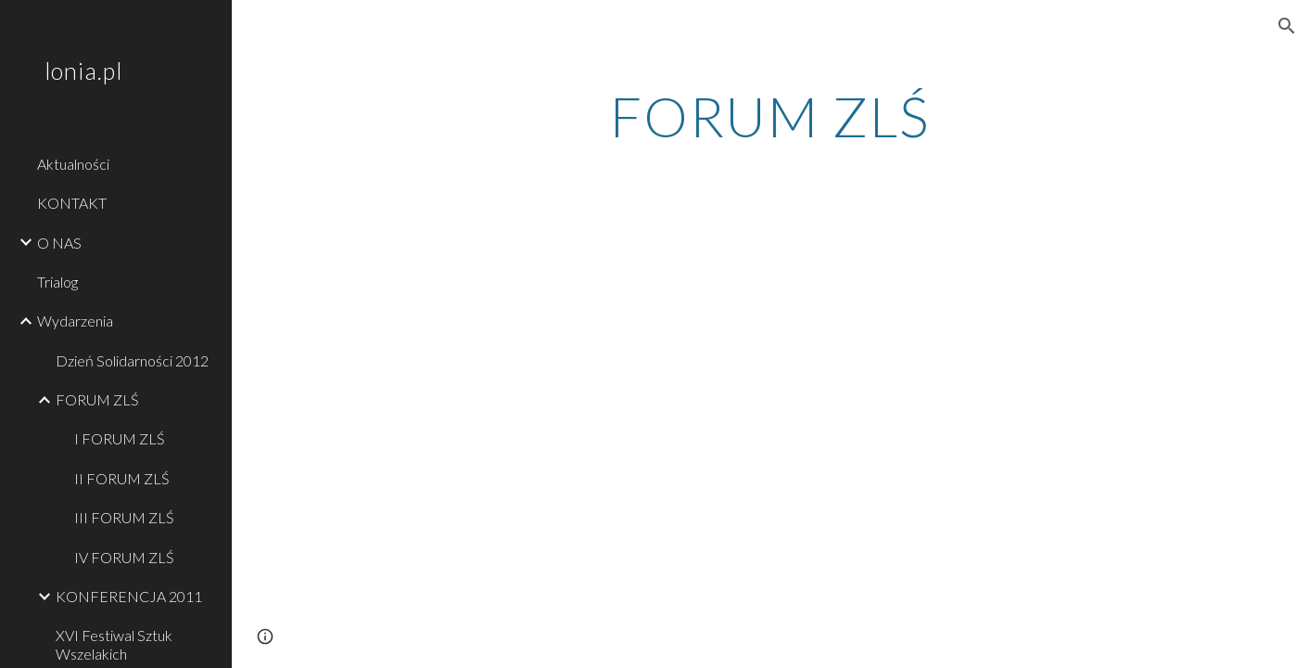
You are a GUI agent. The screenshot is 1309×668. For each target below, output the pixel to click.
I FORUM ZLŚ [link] (119, 438)
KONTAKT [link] (72, 203)
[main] (770, 116)
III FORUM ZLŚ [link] (124, 517)
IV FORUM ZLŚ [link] (124, 557)
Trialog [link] (57, 281)
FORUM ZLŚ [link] (97, 399)
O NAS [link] (59, 242)
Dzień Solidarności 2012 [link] (132, 360)
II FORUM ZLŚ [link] (122, 478)
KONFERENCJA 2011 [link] (129, 596)
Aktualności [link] (73, 164)
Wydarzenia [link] (75, 320)
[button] (1287, 26)
